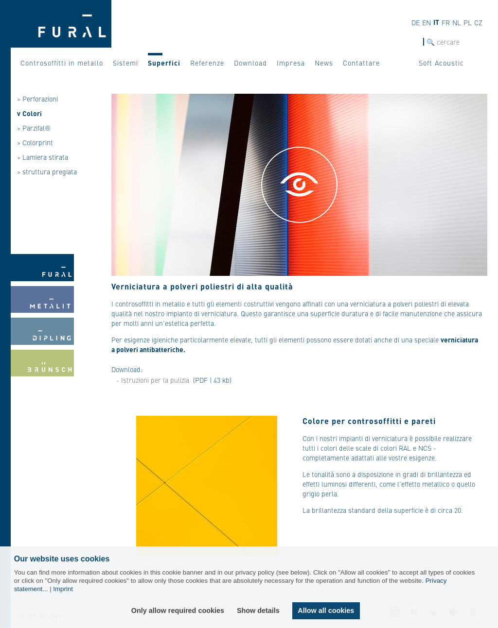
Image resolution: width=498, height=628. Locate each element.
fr (446, 22)
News (324, 63)
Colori (32, 113)
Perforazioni (40, 98)
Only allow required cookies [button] (177, 610)
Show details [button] (258, 610)
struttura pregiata (49, 171)
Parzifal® (36, 128)
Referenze (207, 63)
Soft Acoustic (441, 63)
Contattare (361, 63)
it (436, 22)
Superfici (164, 63)
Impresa (291, 63)
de (415, 22)
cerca (414, 42)
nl (456, 22)
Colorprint (37, 142)
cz (478, 22)
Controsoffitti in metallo (61, 63)
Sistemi (125, 63)
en (426, 22)
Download (250, 63)
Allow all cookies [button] (326, 610)
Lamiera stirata (45, 157)
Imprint (63, 589)
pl (467, 22)
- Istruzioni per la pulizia (152, 380)
